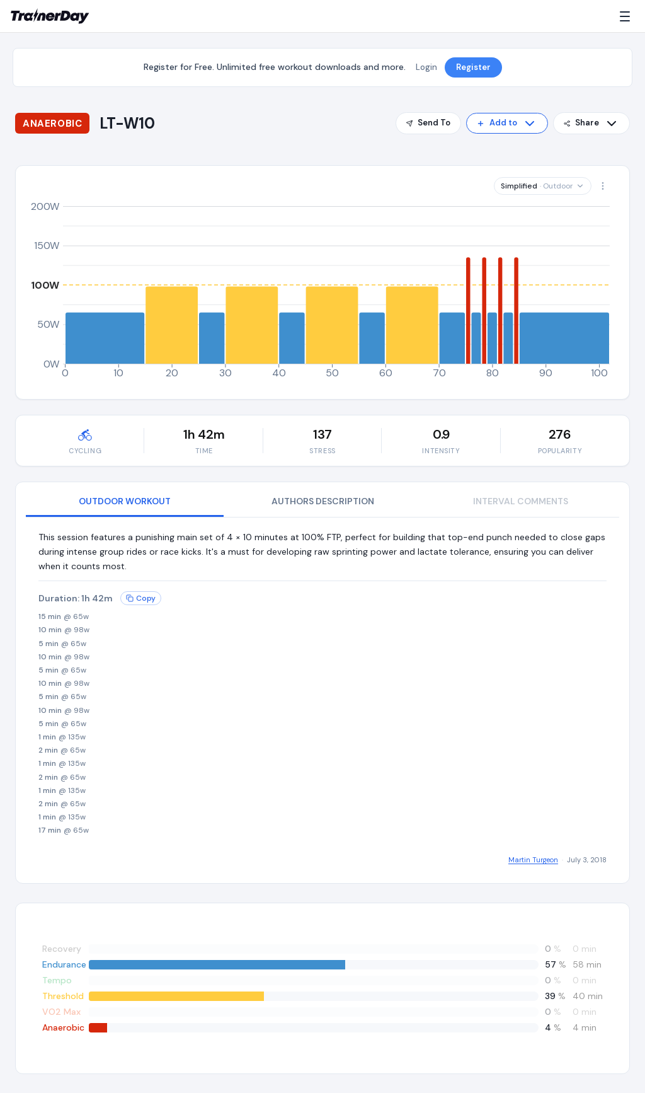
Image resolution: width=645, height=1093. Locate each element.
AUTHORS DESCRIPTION (322, 501)
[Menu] (627, 16)
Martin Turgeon (533, 859)
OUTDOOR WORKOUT (125, 501)
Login (426, 67)
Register (473, 67)
